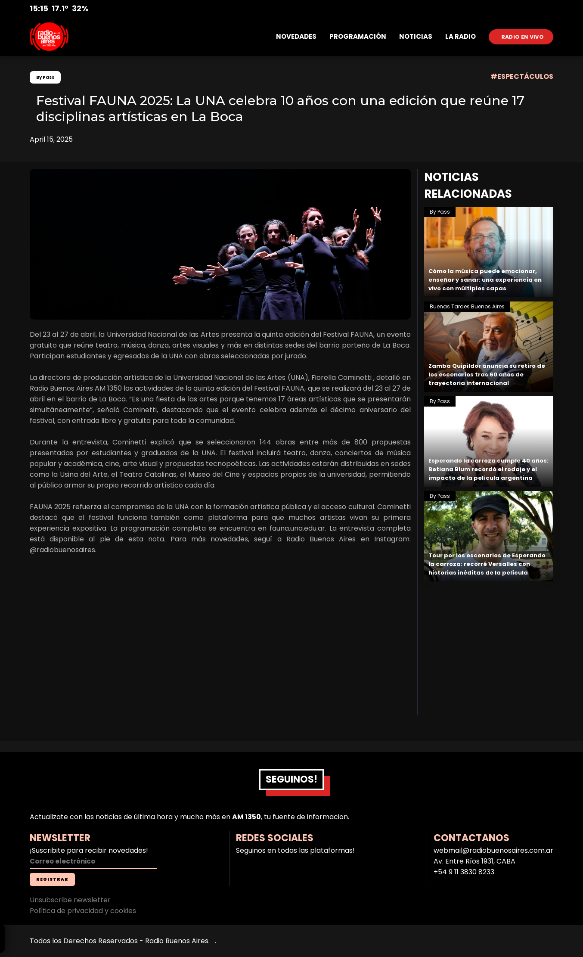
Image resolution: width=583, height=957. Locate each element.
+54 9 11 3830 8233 (464, 872)
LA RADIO (460, 36)
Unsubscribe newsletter (70, 900)
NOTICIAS (415, 36)
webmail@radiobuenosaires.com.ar (493, 850)
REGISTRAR (52, 879)
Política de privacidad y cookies (83, 911)
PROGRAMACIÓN (357, 36)
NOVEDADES (296, 36)
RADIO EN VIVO (523, 36)
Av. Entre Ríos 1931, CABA (474, 861)
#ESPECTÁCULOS (521, 76)
